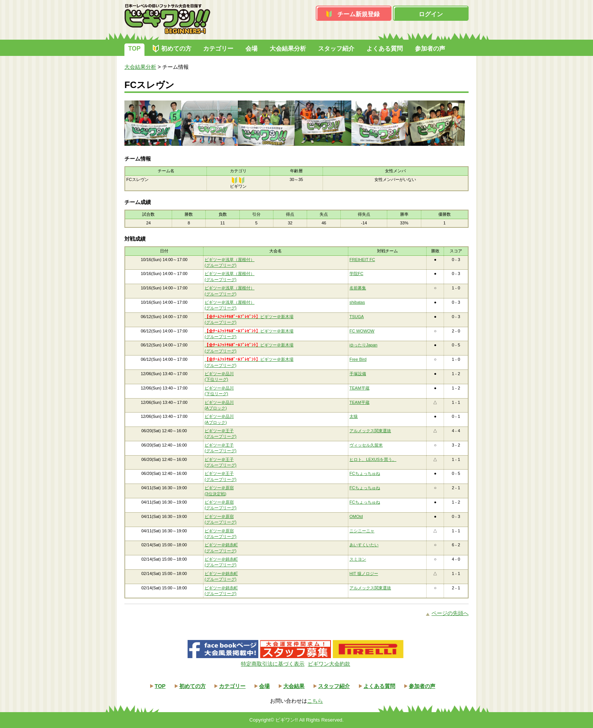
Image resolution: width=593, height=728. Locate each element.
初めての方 (176, 48)
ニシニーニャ (361, 531)
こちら (315, 701)
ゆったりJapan (363, 345)
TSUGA (356, 316)
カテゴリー (218, 48)
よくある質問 (384, 48)
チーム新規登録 (358, 14)
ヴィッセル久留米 (366, 445)
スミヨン (357, 559)
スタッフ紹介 (336, 48)
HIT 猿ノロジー (363, 573)
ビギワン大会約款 (329, 664)
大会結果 (293, 686)
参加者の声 (430, 48)
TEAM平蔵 (359, 388)
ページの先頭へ (450, 613)
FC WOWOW (361, 331)
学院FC (356, 273)
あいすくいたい (364, 545)
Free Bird (357, 359)
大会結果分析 (288, 48)
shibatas (357, 302)
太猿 (353, 416)
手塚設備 (357, 373)
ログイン (431, 14)
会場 (251, 48)
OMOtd (356, 516)
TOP (134, 48)
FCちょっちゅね (364, 473)
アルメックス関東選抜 (370, 430)
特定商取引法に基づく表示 (272, 664)
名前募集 (357, 288)
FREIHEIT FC (362, 259)
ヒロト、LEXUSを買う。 (372, 459)
